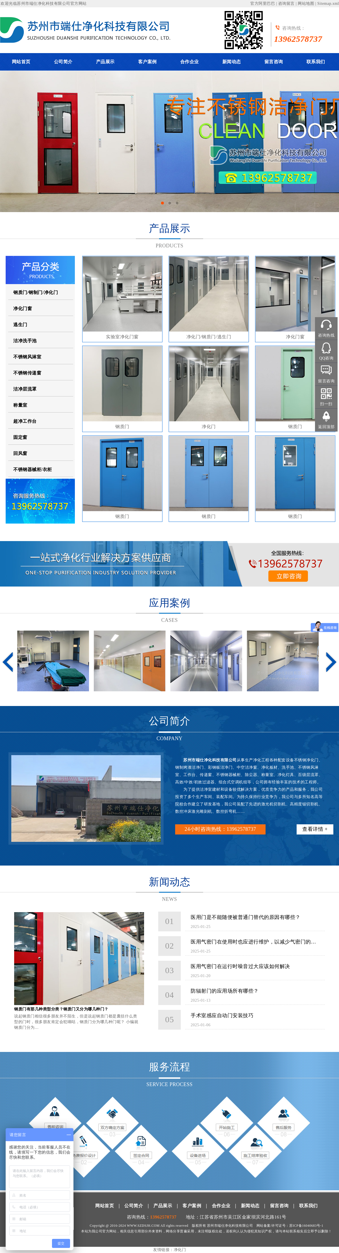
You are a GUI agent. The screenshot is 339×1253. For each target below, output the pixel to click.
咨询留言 (286, 3)
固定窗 (20, 437)
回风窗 (20, 453)
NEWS (169, 899)
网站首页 (21, 61)
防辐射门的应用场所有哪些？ (225, 991)
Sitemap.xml (328, 3)
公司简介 (63, 61)
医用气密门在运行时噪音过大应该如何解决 (240, 966)
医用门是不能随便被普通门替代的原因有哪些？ (246, 917)
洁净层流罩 (25, 389)
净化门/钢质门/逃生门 (208, 336)
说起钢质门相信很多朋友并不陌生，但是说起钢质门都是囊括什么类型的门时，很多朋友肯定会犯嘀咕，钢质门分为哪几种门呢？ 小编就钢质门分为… (76, 1022)
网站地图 (306, 3)
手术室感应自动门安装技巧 (222, 1015)
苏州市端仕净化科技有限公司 (43, 3)
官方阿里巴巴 (262, 3)
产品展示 (105, 61)
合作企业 (189, 61)
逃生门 (20, 324)
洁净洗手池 (25, 340)
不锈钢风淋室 (27, 356)
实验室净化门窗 (122, 336)
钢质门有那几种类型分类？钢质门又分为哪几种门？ (61, 1009)
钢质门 (122, 426)
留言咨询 (273, 61)
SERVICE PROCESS (169, 1084)
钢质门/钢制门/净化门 (35, 292)
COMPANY (169, 738)
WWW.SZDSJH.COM (143, 1226)
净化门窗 (22, 308)
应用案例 (169, 603)
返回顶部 (326, 427)
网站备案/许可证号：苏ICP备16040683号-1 (290, 1226)
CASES (169, 620)
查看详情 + (315, 829)
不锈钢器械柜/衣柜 (32, 469)
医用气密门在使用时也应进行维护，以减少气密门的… (253, 942)
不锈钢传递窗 (27, 373)
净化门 (209, 426)
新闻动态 (231, 61)
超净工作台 (25, 421)
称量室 (20, 405)
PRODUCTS (169, 246)
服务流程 (169, 1067)
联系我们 (316, 61)
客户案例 (147, 61)
